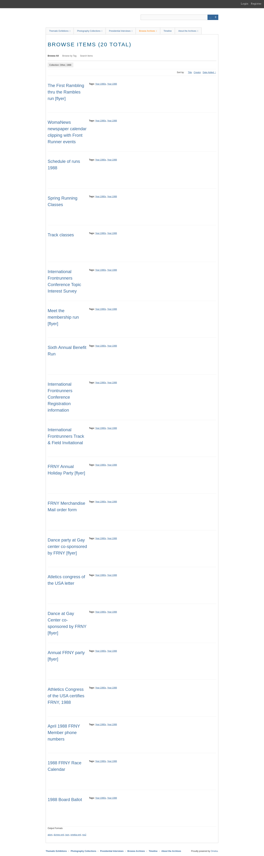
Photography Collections (88, 31)
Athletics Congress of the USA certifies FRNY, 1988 (66, 696)
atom (50, 834)
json (67, 834)
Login (244, 3)
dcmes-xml (59, 834)
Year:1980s (100, 84)
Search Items (86, 56)
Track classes (61, 234)
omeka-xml (75, 834)
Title (190, 72)
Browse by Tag (69, 56)
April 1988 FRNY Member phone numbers (64, 732)
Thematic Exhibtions (59, 31)
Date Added (209, 72)
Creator (197, 72)
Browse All (53, 56)
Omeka (214, 851)
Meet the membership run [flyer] (63, 317)
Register (256, 3)
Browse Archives (147, 31)
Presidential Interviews (120, 31)
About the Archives (187, 31)
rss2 (84, 834)
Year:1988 (112, 84)
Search (215, 17)
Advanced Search (210, 17)
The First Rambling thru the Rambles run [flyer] (66, 92)
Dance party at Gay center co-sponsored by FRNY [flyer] (67, 546)
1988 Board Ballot (65, 799)
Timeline (167, 31)
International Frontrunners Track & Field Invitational (66, 436)
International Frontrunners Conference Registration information (60, 397)
